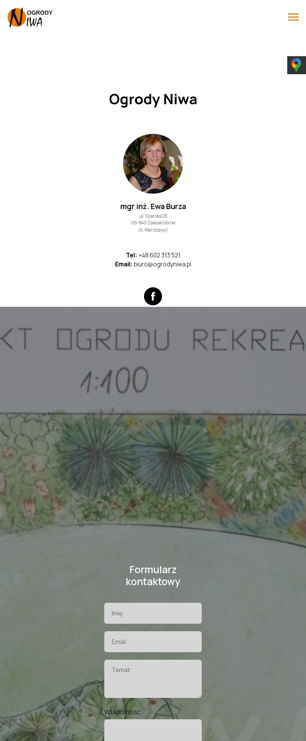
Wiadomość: (123, 711)
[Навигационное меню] (293, 17)
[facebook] (153, 296)
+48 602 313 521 (159, 255)
